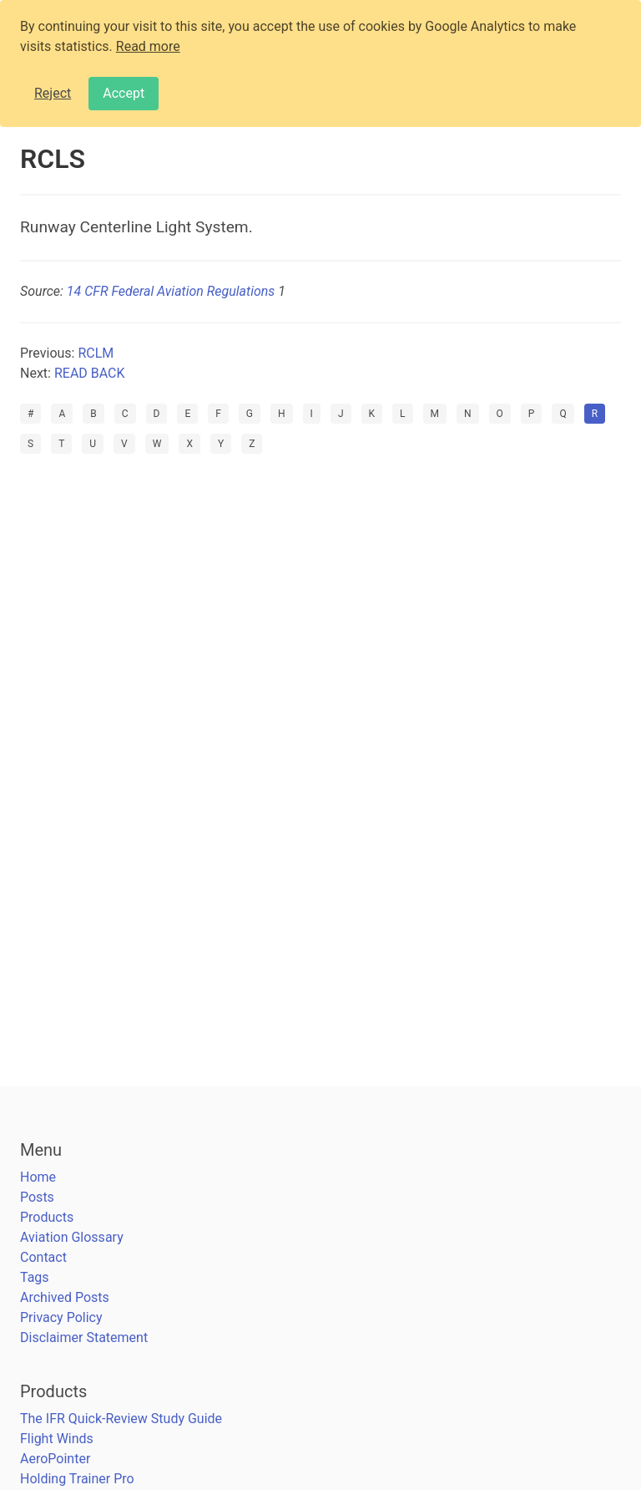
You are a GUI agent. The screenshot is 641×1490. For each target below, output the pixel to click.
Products (46, 1217)
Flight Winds (56, 1439)
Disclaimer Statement (84, 1337)
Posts (37, 1197)
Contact (43, 1257)
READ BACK (89, 373)
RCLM (96, 353)
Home (38, 1177)
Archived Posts (64, 1297)
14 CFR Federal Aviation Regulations (171, 291)
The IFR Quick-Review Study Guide (121, 1418)
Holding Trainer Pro (77, 1479)
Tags (34, 1277)
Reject (52, 93)
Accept (123, 93)
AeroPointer (55, 1459)
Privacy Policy (61, 1317)
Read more (148, 46)
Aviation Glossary (72, 1237)
